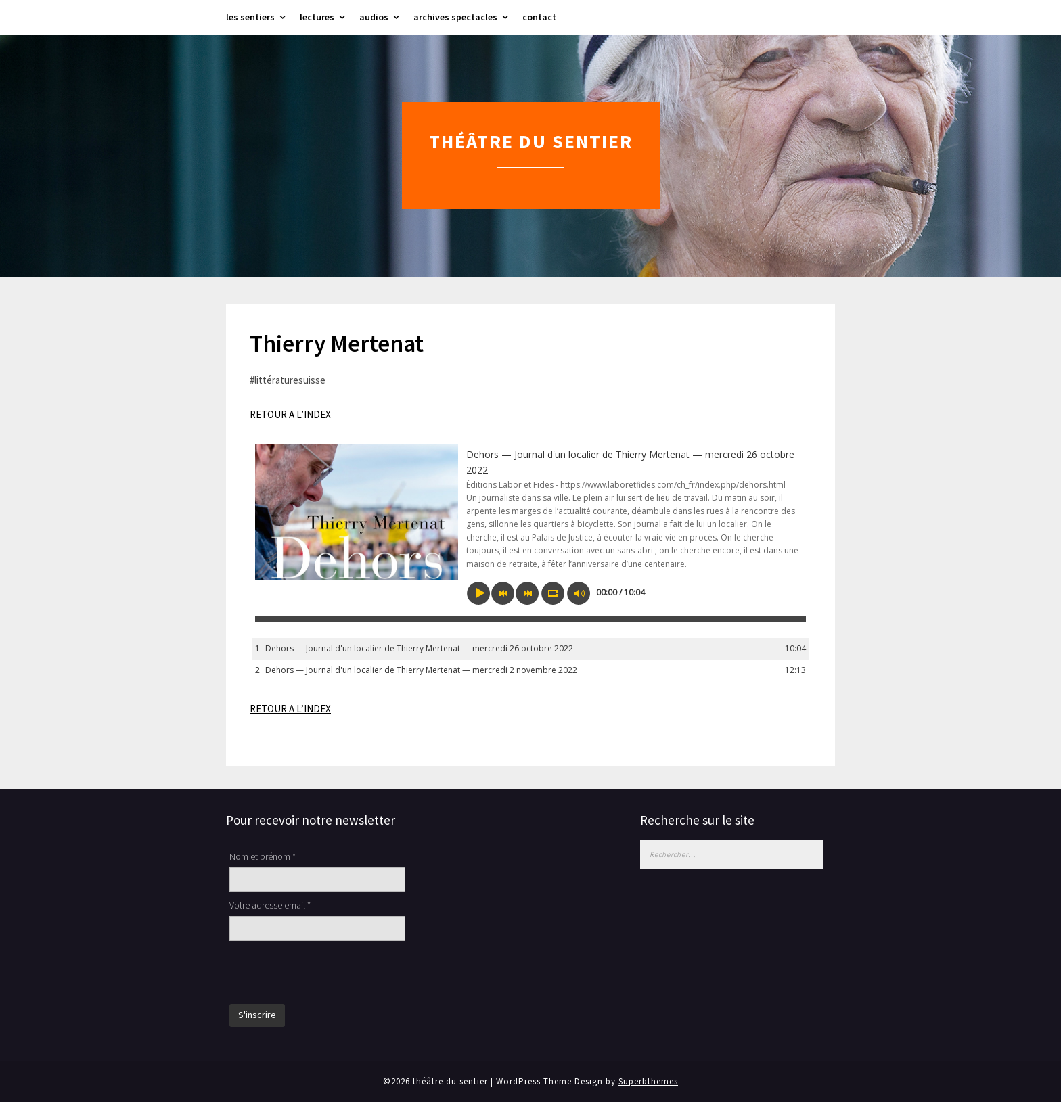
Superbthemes (648, 1081)
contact (539, 17)
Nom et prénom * (262, 856)
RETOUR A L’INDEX (290, 414)
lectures (317, 17)
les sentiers (250, 17)
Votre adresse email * (270, 905)
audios (373, 17)
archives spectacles (455, 17)
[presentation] (332, 974)
